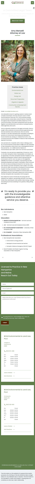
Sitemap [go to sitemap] (31, 465)
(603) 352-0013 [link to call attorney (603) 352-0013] (9, 404)
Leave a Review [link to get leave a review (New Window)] (9, 372)
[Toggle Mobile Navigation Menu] (32, 2)
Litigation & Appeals (17, 102)
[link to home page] (17, 2)
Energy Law (17, 96)
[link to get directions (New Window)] (17, 345)
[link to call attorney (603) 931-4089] (2, 2)
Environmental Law (17, 90)
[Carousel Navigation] (17, 257)
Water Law (17, 93)
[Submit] (5, 323)
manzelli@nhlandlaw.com (11, 111)
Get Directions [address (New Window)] (9, 376)
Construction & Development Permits (17, 106)
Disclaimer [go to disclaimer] (18, 467)
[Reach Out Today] (17, 21)
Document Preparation (17, 99)
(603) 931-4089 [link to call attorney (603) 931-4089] (9, 351)
